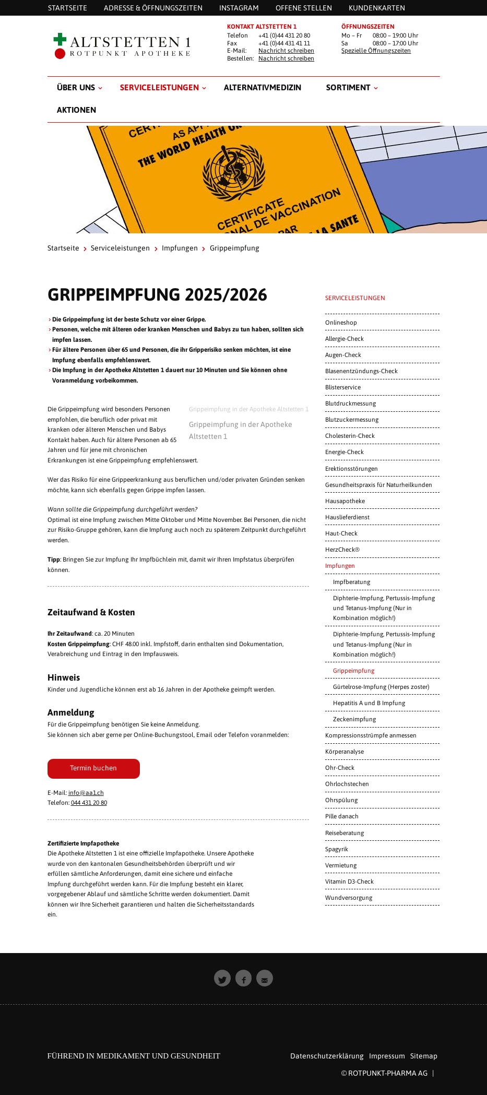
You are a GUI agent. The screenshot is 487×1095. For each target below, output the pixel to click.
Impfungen (180, 248)
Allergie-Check (344, 338)
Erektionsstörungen (351, 468)
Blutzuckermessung (351, 419)
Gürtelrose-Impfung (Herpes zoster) (381, 686)
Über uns (76, 87)
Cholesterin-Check (350, 435)
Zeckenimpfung (354, 719)
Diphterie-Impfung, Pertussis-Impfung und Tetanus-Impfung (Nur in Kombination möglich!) (384, 607)
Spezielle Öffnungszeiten (376, 50)
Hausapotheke (345, 500)
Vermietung (341, 865)
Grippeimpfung (353, 670)
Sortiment (348, 87)
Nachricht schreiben (286, 50)
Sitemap (423, 1056)
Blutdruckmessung (350, 403)
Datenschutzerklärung (327, 1056)
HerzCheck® (342, 549)
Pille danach (342, 816)
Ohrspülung (341, 799)
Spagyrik (336, 849)
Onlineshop (341, 322)
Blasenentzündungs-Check (361, 370)
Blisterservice (343, 387)
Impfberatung (351, 581)
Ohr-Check (339, 767)
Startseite (63, 248)
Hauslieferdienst (347, 517)
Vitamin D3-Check (349, 881)
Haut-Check (341, 533)
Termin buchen (93, 768)
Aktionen (76, 109)
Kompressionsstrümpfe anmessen (371, 735)
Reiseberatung (344, 832)
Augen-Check (343, 354)
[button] (222, 978)
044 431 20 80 (89, 802)
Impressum (387, 1056)
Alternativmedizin (262, 87)
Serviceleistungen (159, 87)
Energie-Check (344, 451)
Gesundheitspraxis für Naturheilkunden (378, 484)
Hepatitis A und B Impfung (369, 702)
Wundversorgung (348, 897)
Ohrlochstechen (347, 783)
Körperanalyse (344, 751)
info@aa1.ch (86, 792)
